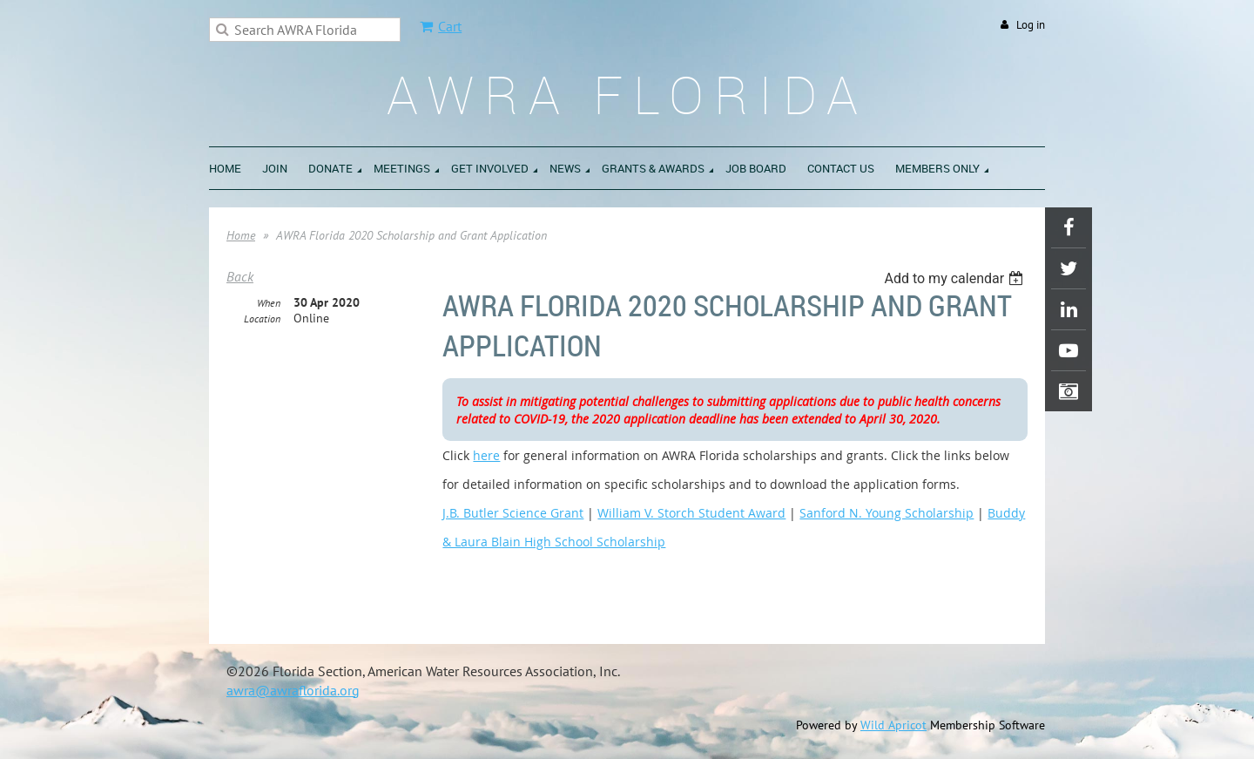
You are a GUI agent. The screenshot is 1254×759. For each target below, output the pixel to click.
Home (240, 235)
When (268, 302)
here (486, 455)
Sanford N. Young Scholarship (886, 513)
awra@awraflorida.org (293, 690)
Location (262, 318)
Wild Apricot (893, 725)
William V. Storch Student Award (691, 513)
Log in (1030, 24)
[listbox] (956, 278)
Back (239, 276)
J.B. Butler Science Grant (512, 513)
